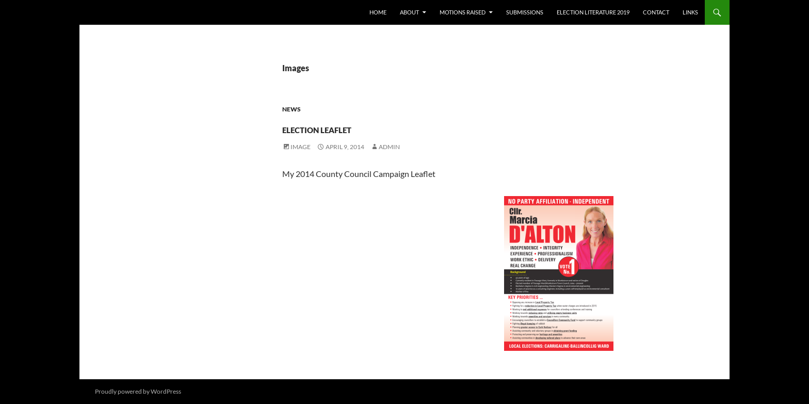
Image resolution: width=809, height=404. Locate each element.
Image (300, 147)
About (409, 12)
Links (690, 12)
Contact (656, 12)
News (291, 109)
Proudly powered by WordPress (138, 391)
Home (377, 12)
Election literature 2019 (593, 12)
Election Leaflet (359, 126)
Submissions (524, 12)
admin (389, 147)
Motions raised (463, 12)
